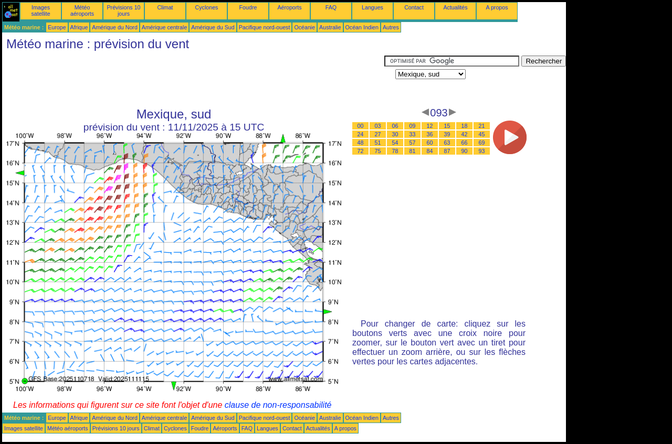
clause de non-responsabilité (278, 404)
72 (361, 151)
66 (464, 142)
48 (361, 142)
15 (447, 126)
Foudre (248, 7)
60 (430, 142)
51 (378, 142)
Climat (165, 7)
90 (464, 151)
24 (361, 134)
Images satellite (40, 10)
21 (482, 126)
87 (447, 151)
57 (413, 142)
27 (378, 134)
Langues (372, 7)
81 (413, 151)
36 (430, 134)
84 (430, 151)
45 (482, 134)
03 (378, 126)
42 (464, 134)
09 (413, 126)
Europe (57, 27)
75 (378, 151)
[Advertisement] (193, 79)
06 (395, 126)
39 (447, 134)
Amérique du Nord (114, 27)
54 (395, 142)
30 (395, 134)
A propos (497, 7)
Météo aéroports (82, 10)
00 (361, 126)
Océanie (304, 27)
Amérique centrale (164, 27)
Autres (391, 27)
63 (447, 142)
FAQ (331, 7)
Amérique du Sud (212, 27)
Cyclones (206, 7)
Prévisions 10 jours (124, 10)
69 (482, 142)
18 (464, 126)
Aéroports (289, 7)
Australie (330, 27)
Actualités (455, 7)
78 (395, 151)
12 (430, 126)
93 (482, 151)
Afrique (79, 27)
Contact (414, 7)
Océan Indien (362, 27)
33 (413, 134)
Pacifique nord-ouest (264, 27)
